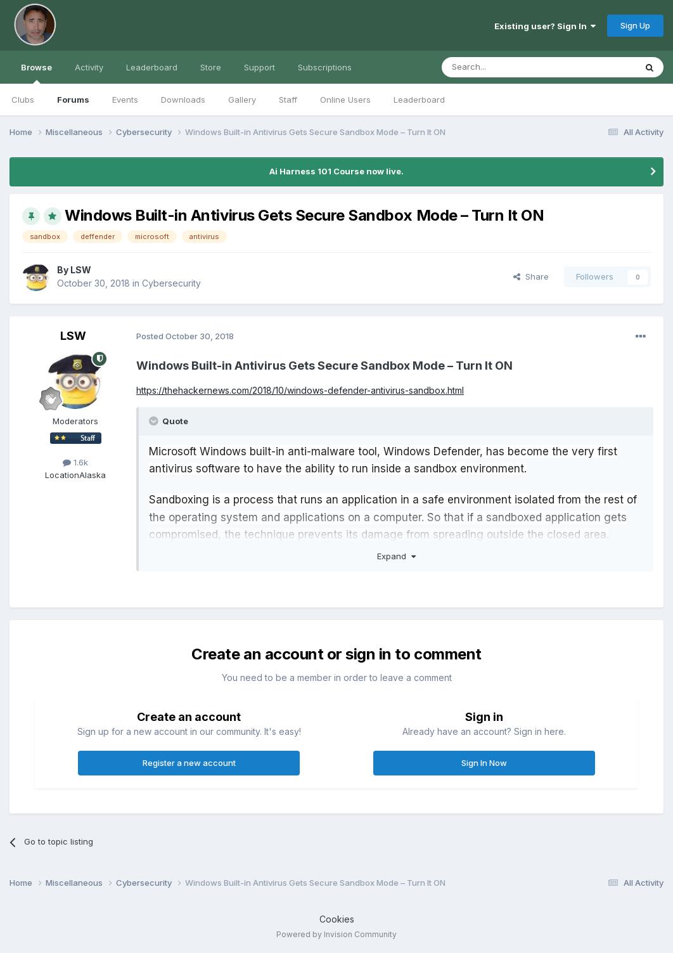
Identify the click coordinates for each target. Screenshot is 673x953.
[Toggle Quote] (154, 421)
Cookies (336, 919)
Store (210, 67)
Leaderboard (419, 99)
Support (259, 67)
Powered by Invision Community (336, 934)
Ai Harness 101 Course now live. (336, 171)
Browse (36, 73)
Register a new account (189, 763)
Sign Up (635, 25)
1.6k (75, 462)
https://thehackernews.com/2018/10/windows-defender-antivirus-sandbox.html (300, 390)
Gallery (242, 99)
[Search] (506, 67)
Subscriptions (325, 67)
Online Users (345, 99)
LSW (80, 269)
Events (125, 99)
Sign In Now (484, 763)
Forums (73, 99)
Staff (288, 99)
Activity (89, 67)
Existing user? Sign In (545, 26)
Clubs (22, 99)
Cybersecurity (171, 283)
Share (531, 276)
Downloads (183, 99)
